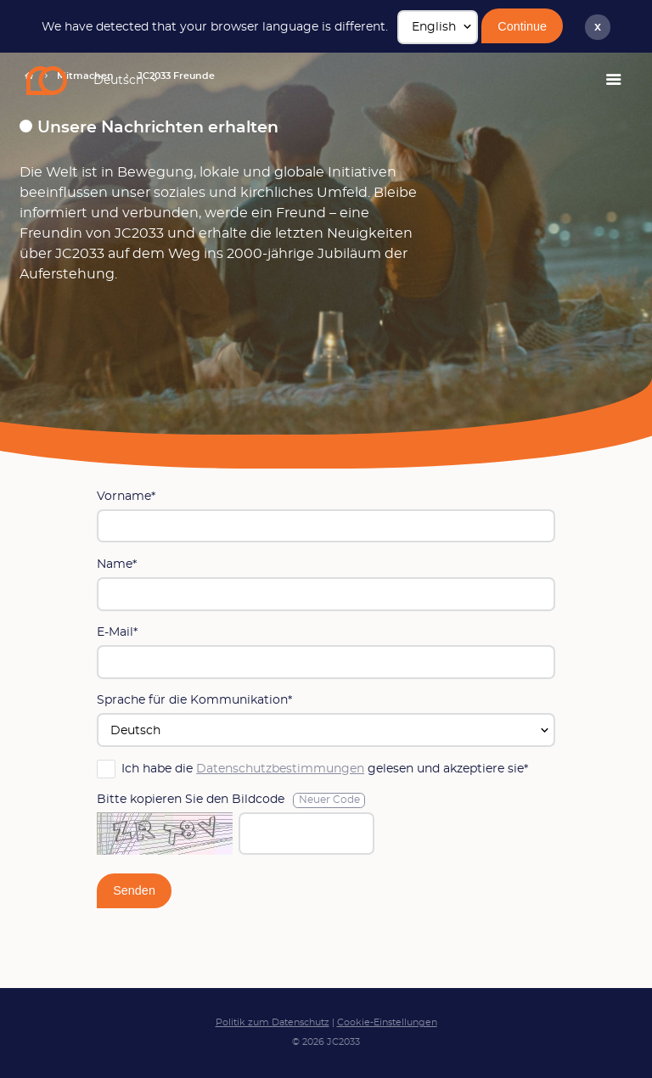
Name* (117, 564)
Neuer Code (329, 800)
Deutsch (118, 80)
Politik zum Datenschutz (272, 1022)
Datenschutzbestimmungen (280, 768)
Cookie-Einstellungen (387, 1022)
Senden (134, 890)
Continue (522, 26)
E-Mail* (117, 632)
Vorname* (126, 496)
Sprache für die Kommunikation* (194, 699)
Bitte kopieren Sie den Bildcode (231, 800)
